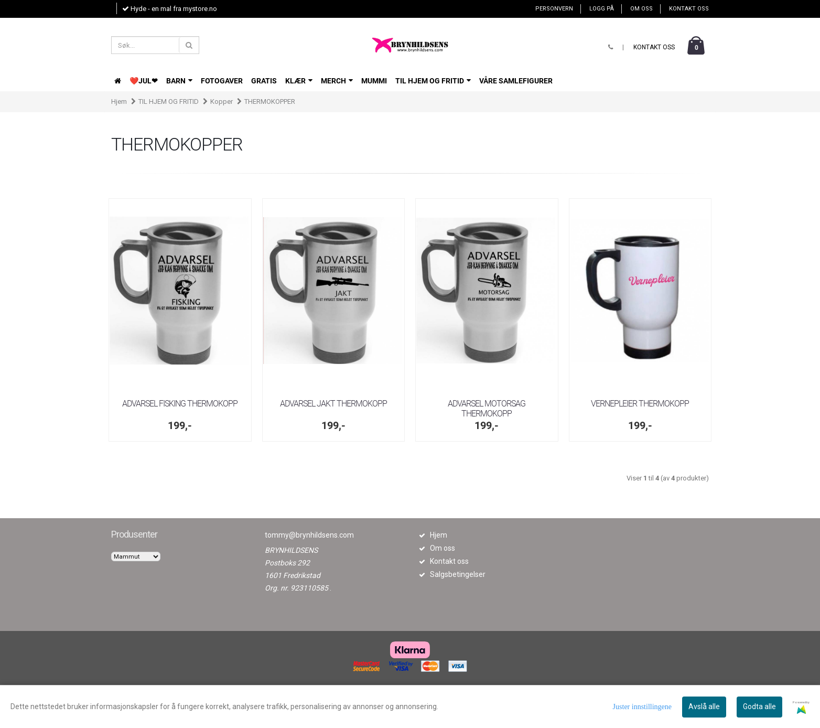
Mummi (374, 81)
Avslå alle (704, 706)
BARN (179, 81)
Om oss (641, 8)
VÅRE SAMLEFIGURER (516, 81)
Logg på (601, 8)
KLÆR (298, 81)
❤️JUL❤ (144, 81)
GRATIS (264, 81)
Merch (337, 81)
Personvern (554, 8)
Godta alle (759, 706)
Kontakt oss (689, 8)
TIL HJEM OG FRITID (433, 81)
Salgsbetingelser (457, 574)
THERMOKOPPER (269, 101)
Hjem (119, 101)
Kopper (221, 101)
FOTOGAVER (222, 81)
